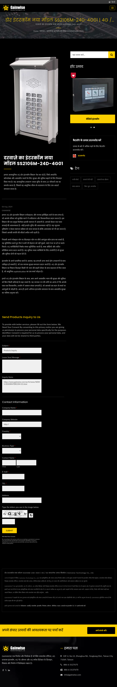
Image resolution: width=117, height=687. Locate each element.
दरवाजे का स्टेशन (102, 179)
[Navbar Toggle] (112, 8)
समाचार (42, 31)
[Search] (89, 54)
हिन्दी (113, 2)
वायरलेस (33, 606)
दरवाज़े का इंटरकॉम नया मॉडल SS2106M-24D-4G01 (65, 31)
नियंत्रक (44, 606)
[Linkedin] (9, 670)
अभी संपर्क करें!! (101, 630)
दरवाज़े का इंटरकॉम (66, 606)
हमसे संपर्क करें (81, 606)
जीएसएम (23, 606)
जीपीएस (54, 606)
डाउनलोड (79, 155)
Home (35, 31)
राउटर (58, 606)
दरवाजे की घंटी (88, 179)
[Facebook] (3, 670)
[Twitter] (6, 670)
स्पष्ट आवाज (76, 186)
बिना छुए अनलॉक (90, 186)
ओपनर (49, 606)
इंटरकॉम (39, 606)
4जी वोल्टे (75, 179)
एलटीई (29, 606)
